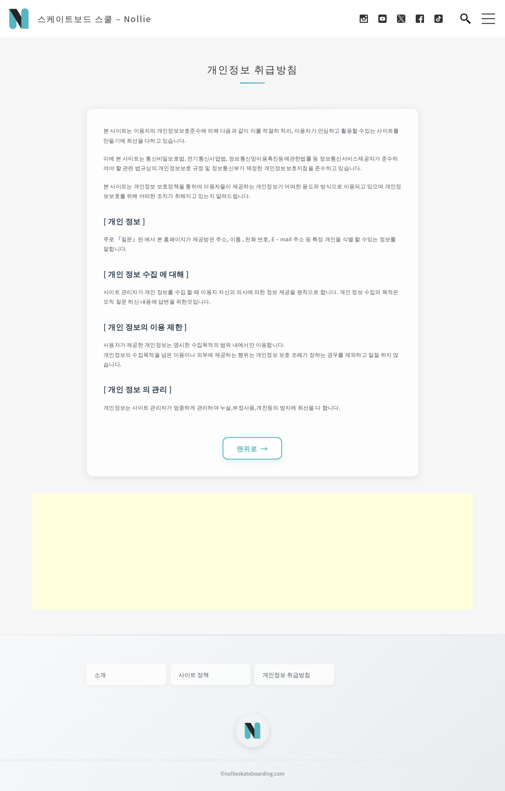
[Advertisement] (252, 551)
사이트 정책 (194, 674)
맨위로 (247, 448)
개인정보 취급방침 (286, 674)
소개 (100, 674)
